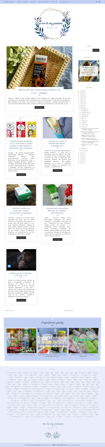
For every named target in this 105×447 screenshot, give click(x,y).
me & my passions (34, 445)
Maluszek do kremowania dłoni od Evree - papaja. (39, 91)
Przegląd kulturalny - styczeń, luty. (21, 274)
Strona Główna (9, 1)
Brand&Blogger (62, 445)
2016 (81, 155)
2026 (81, 91)
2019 (81, 105)
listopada (84, 110)
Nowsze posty (9, 310)
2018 (81, 107)
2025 (81, 93)
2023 (81, 97)
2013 (81, 161)
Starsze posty (70, 310)
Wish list (54, 1)
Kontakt (33, 1)
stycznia (84, 150)
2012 (81, 163)
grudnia (83, 108)
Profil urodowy (43, 1)
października (85, 112)
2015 (81, 157)
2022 (81, 99)
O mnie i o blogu (22, 1)
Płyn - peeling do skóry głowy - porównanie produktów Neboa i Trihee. (89, 71)
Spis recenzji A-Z (65, 1)
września (84, 114)
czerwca (83, 120)
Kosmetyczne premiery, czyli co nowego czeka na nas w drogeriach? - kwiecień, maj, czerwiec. (21, 144)
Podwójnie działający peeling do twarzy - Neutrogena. (57, 211)
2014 (81, 159)
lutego (83, 148)
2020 (82, 103)
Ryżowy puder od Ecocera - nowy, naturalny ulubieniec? (21, 211)
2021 (81, 101)
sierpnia (83, 116)
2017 (81, 153)
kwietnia (84, 124)
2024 (82, 95)
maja (83, 122)
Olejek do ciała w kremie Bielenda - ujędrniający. (57, 143)
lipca (82, 118)
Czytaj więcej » (39, 107)
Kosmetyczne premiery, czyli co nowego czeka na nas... (90, 132)
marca (83, 126)
